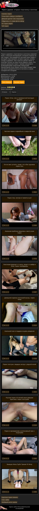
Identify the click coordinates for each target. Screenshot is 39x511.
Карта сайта (13, 507)
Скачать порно (7, 14)
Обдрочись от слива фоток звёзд (13, 21)
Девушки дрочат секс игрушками (13, 18)
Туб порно (5, 26)
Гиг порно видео (7, 23)
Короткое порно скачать (10, 497)
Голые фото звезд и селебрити (12, 16)
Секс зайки (5, 500)
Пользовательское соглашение (22, 507)
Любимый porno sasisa (9, 502)
